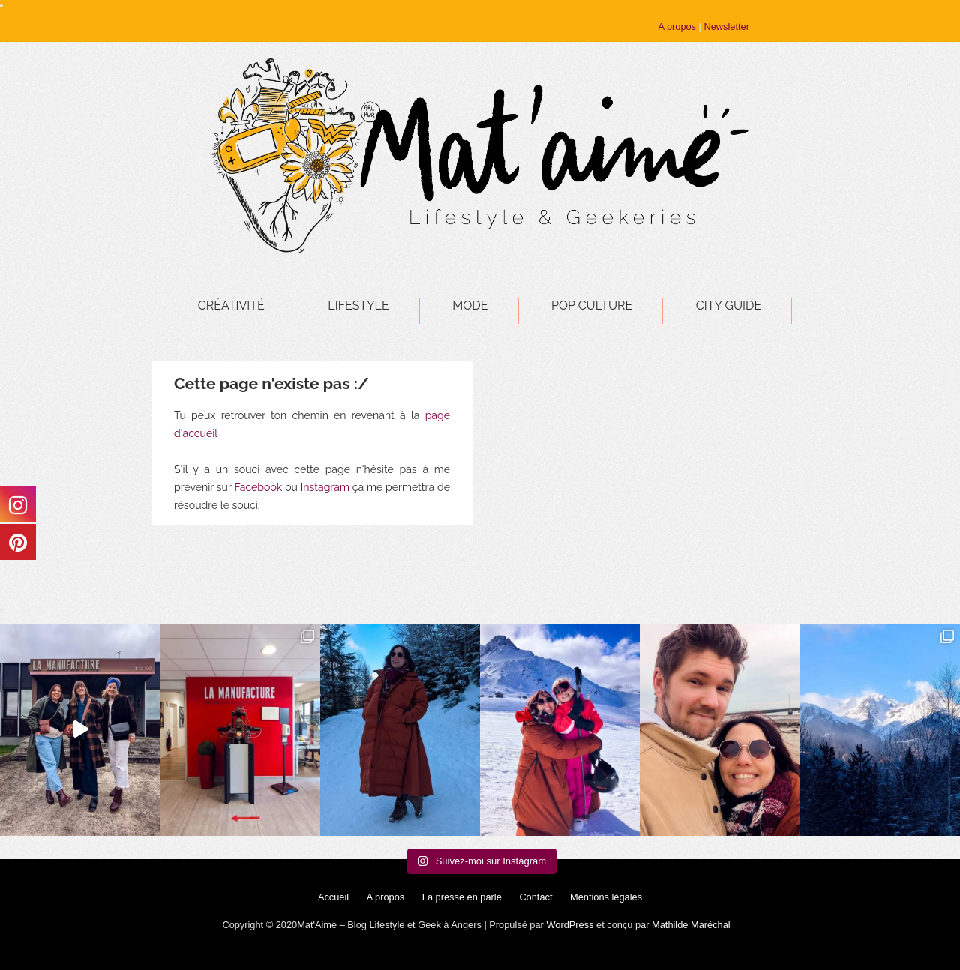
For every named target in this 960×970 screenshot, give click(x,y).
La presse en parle (462, 897)
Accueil (333, 897)
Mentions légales (606, 897)
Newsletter (726, 26)
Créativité (231, 305)
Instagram (325, 487)
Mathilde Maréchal (691, 924)
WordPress (569, 924)
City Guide (728, 305)
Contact (535, 897)
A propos (677, 26)
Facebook (258, 487)
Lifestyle (358, 305)
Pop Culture (591, 305)
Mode (470, 305)
